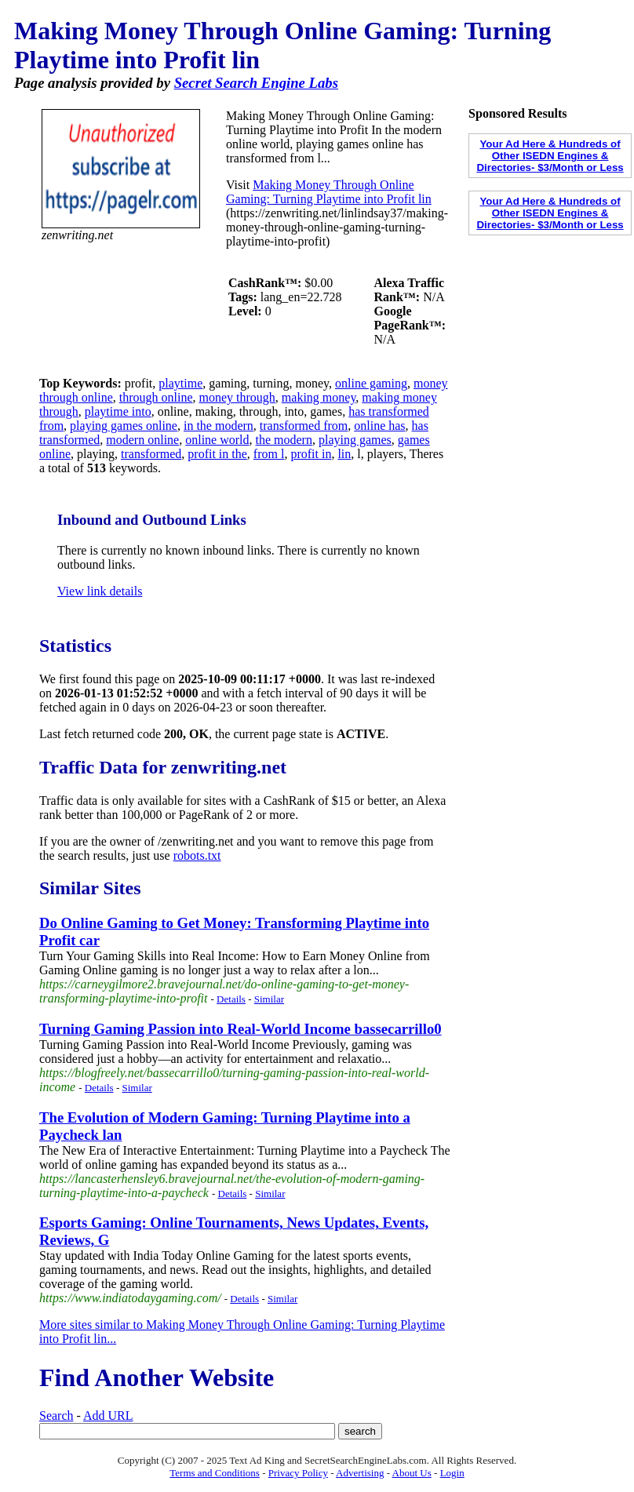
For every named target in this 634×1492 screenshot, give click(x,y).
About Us (412, 1473)
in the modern (218, 425)
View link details (99, 591)
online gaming (371, 383)
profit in (310, 453)
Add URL (108, 1415)
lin (344, 453)
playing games (355, 439)
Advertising (360, 1473)
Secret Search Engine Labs (256, 83)
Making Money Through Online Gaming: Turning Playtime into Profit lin (329, 192)
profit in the (217, 453)
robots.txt (197, 855)
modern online (142, 439)
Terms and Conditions (214, 1473)
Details (231, 999)
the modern (284, 439)
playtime (180, 383)
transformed (151, 453)
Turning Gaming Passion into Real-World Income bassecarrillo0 (240, 1029)
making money (319, 397)
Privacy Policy (298, 1473)
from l (269, 453)
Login (452, 1473)
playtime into (118, 411)
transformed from (304, 425)
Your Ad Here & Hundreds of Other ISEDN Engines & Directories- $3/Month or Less (549, 155)
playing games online (123, 425)
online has (379, 425)
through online (156, 397)
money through (237, 397)
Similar (269, 999)
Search (56, 1415)
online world (217, 439)
